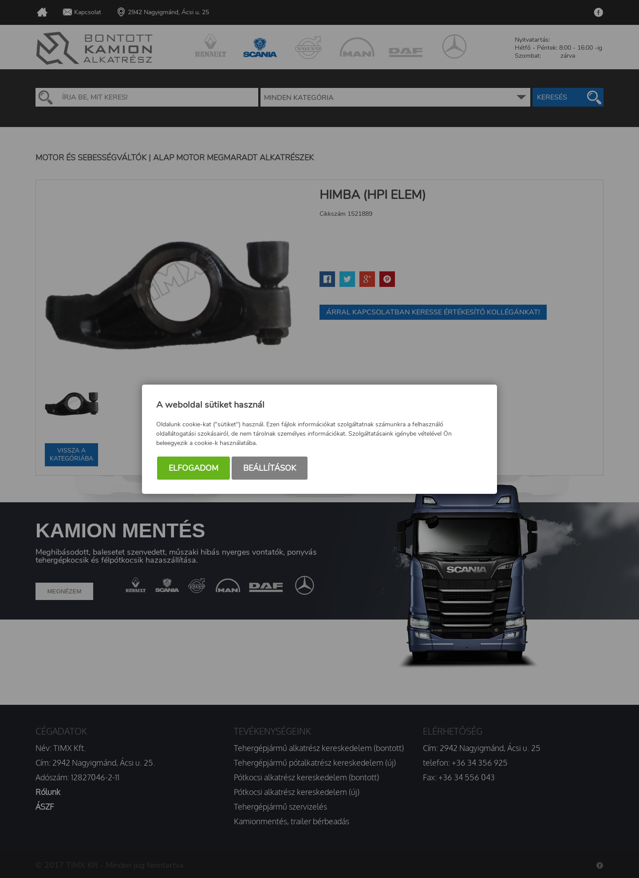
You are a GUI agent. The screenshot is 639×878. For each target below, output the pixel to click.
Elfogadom (193, 468)
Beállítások (269, 468)
